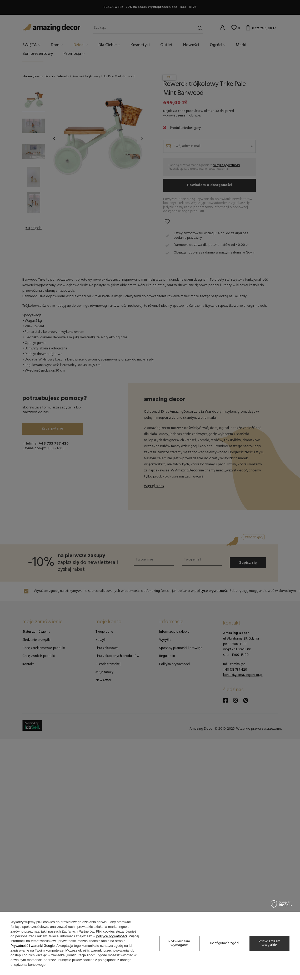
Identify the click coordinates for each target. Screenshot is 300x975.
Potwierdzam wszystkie (269, 943)
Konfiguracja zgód (224, 943)
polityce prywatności (111, 936)
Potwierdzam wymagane (179, 943)
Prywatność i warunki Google (33, 946)
